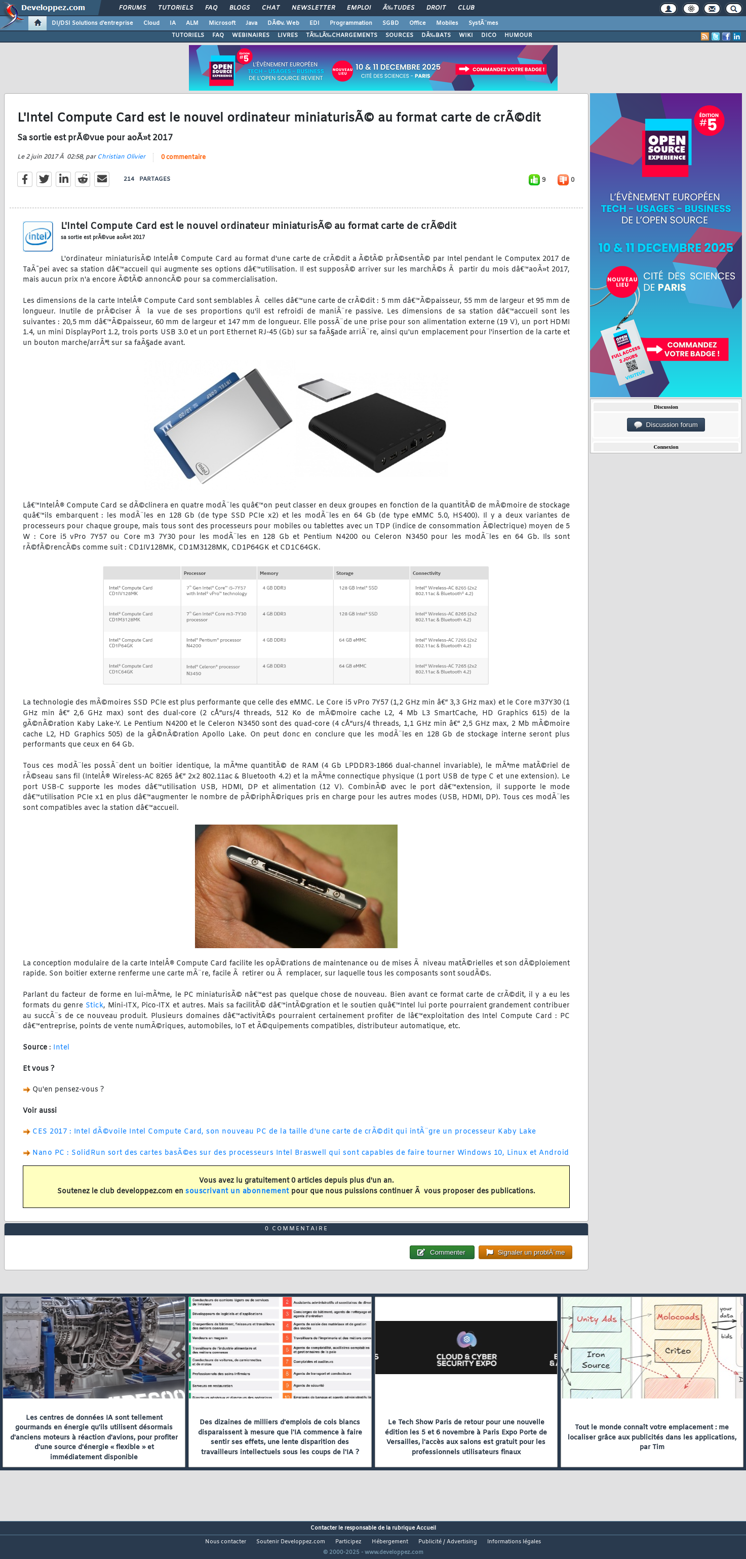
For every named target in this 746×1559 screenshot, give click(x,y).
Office (417, 23)
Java (251, 23)
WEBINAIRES (250, 35)
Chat (271, 8)
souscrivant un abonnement (237, 1198)
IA (173, 23)
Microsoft (222, 23)
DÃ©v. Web (283, 23)
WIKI (466, 35)
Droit (436, 8)
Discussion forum (666, 425)
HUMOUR (518, 35)
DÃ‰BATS (436, 35)
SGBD (390, 23)
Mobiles (447, 23)
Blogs (239, 8)
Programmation (351, 23)
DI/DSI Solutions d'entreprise (92, 23)
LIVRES (288, 35)
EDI (314, 23)
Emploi (359, 8)
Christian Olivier (121, 163)
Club (466, 8)
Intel (61, 1054)
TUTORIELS (188, 35)
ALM (192, 23)
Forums (132, 8)
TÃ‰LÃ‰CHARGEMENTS (341, 35)
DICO (488, 35)
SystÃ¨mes (483, 23)
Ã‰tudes (398, 8)
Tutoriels (175, 8)
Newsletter (313, 8)
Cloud (151, 23)
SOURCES (399, 35)
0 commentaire (183, 164)
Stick (95, 1012)
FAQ (211, 8)
